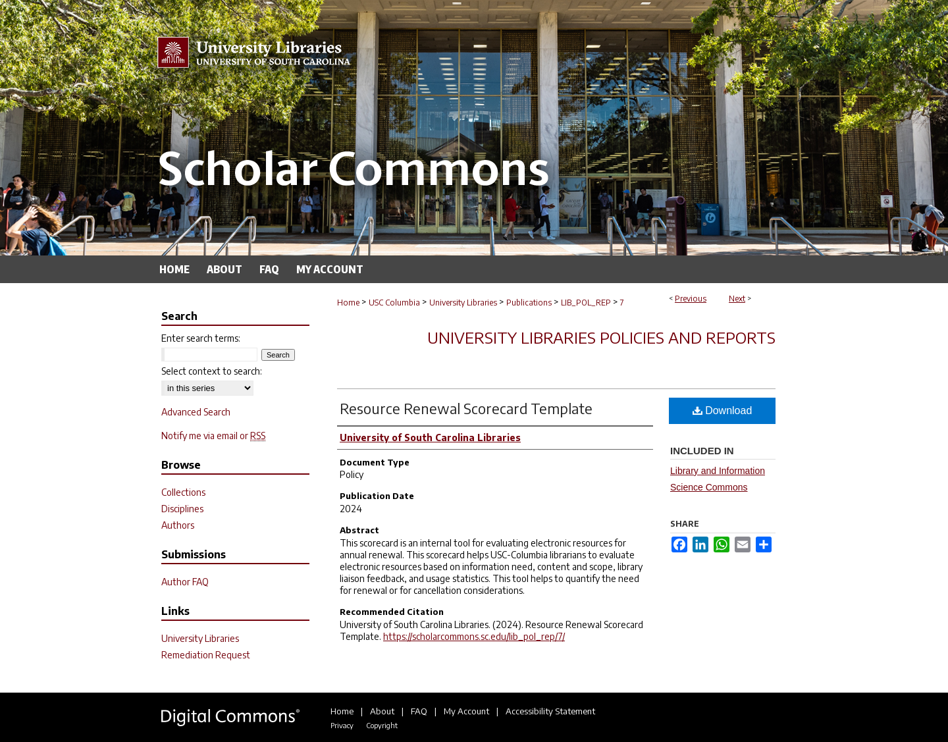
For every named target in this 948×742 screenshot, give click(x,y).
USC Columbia (394, 302)
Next (737, 299)
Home (348, 302)
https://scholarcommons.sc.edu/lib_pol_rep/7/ (474, 636)
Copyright (382, 725)
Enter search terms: (200, 338)
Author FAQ (185, 581)
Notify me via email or (213, 435)
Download (722, 410)
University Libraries (463, 302)
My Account (466, 711)
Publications (529, 302)
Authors (177, 525)
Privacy (342, 725)
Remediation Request (205, 654)
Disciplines (182, 508)
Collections (183, 492)
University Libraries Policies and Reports (601, 337)
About (382, 711)
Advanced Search (195, 411)
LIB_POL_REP (586, 302)
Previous (690, 299)
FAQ (419, 711)
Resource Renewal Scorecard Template (466, 408)
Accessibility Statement (550, 711)
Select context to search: (211, 371)
